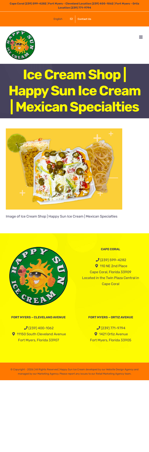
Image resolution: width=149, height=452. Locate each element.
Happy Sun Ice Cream (72, 369)
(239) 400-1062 (102, 3)
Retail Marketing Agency (110, 373)
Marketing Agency (47, 373)
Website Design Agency (119, 369)
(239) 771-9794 (81, 7)
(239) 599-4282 (35, 3)
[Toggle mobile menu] (141, 37)
